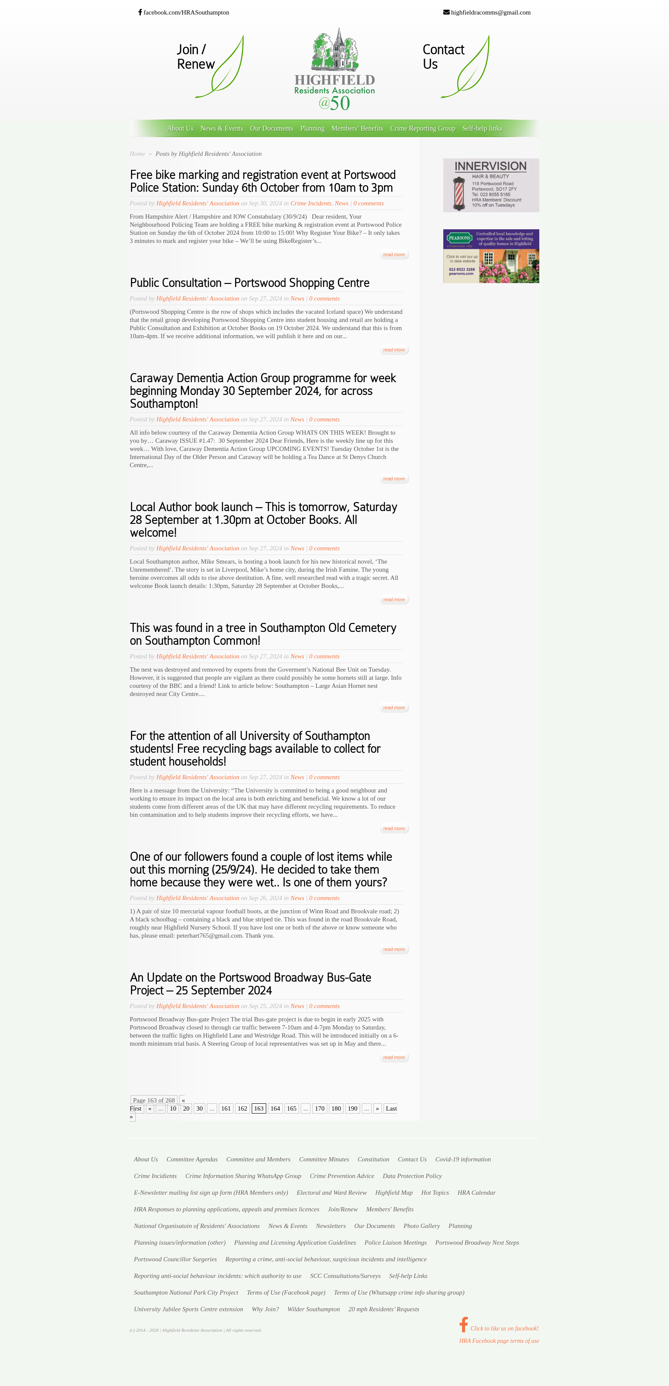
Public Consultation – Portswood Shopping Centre (249, 282)
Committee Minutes (324, 1159)
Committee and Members (258, 1159)
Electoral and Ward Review (331, 1192)
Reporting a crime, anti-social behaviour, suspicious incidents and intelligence (326, 1259)
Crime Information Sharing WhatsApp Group (243, 1176)
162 (242, 1108)
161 (226, 1108)
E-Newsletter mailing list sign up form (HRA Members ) (211, 1192)
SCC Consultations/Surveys (345, 1275)
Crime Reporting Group (423, 128)
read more (394, 254)
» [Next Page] (377, 1108)
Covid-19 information (463, 1159)
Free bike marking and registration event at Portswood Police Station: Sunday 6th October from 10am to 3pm (263, 181)
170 (320, 1108)
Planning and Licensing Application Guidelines (295, 1242)
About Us (180, 128)
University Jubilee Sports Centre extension (188, 1309)
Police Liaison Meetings (396, 1242)
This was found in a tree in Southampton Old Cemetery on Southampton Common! (263, 634)
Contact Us (412, 1159)
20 (186, 1108)
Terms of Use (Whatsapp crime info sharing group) (399, 1292)
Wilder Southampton (314, 1309)
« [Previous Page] (150, 1108)
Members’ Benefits (358, 128)
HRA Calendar (476, 1192)
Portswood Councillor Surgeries (175, 1259)
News (341, 203)
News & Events (222, 128)
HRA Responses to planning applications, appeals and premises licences (227, 1209)
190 (353, 1108)
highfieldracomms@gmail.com (487, 12)
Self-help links (482, 128)
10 (173, 1108)
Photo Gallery (422, 1225)
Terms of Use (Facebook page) (286, 1292)
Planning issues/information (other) (180, 1242)
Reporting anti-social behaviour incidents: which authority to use (218, 1275)
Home (137, 153)
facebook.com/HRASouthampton (183, 12)
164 (275, 1108)
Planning (312, 128)
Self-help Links (408, 1275)
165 (292, 1108)
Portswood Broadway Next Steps (477, 1242)
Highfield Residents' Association (197, 203)
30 (199, 1108)
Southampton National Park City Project (186, 1292)
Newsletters (331, 1225)
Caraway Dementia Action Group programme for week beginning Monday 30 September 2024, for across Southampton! (263, 390)
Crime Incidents (311, 203)
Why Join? (265, 1309)
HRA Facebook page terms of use (499, 1341)
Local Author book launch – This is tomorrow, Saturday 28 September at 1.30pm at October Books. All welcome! (263, 519)
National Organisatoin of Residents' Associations (197, 1225)
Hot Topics (435, 1192)
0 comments (369, 203)
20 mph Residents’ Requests (384, 1309)
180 (336, 1108)
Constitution (373, 1159)
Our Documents (272, 128)
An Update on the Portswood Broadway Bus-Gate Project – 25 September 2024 (250, 984)
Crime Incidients (155, 1176)
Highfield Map (394, 1192)
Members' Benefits (390, 1209)
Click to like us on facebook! (498, 1328)
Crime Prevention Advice (342, 1176)
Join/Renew (343, 1209)
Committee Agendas (192, 1159)
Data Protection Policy (412, 1176)
